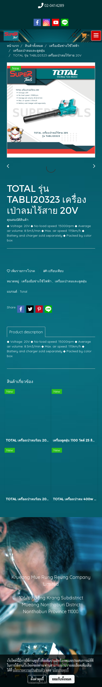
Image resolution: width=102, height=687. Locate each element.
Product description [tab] (26, 332)
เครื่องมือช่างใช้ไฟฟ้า (36, 281)
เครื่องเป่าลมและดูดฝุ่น (71, 281)
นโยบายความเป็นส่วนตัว (29, 670)
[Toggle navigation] (96, 36)
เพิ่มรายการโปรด (21, 271)
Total (23, 291)
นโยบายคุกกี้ (61, 670)
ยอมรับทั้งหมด (61, 679)
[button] (73, 35)
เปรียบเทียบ (53, 271)
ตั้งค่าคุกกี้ (37, 679)
